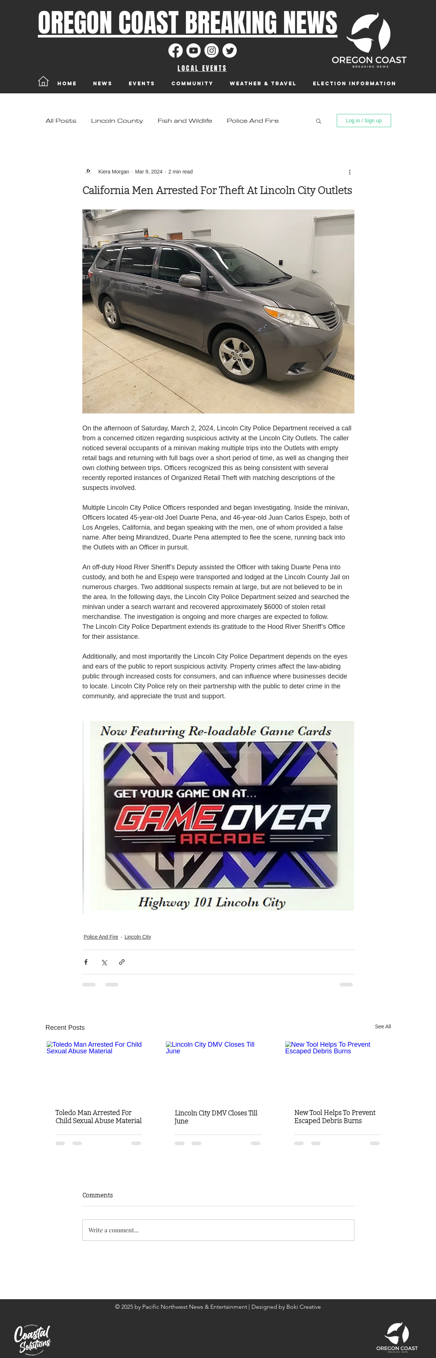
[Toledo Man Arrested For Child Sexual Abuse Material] (99, 1070)
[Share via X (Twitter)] (103, 962)
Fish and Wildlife (185, 121)
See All (383, 1026)
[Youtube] (193, 50)
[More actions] (350, 171)
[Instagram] (211, 50)
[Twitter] (229, 50)
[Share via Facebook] (85, 962)
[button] (318, 120)
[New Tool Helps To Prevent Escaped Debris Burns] (337, 1070)
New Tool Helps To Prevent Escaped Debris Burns (334, 1117)
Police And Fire (253, 121)
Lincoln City (138, 937)
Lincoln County (117, 121)
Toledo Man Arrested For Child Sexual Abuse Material (99, 1117)
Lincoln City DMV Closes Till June (216, 1117)
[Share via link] (121, 962)
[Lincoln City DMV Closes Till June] (218, 1070)
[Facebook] (175, 50)
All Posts (61, 121)
